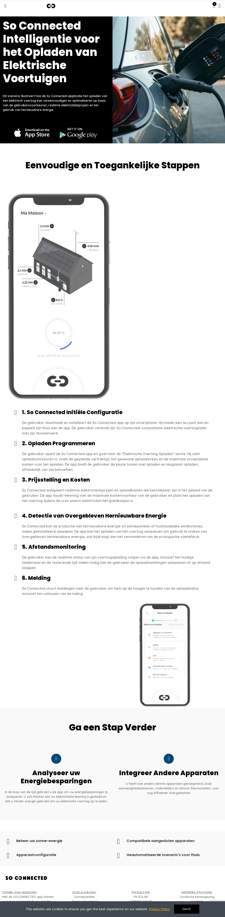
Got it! (187, 909)
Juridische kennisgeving (197, 897)
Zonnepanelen (84, 897)
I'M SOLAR (141, 897)
